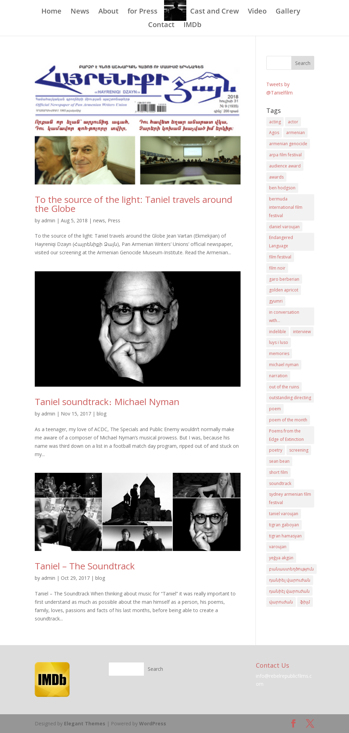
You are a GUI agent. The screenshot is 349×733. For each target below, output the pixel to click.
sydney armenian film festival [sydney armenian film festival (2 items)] (290, 498)
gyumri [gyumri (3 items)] (276, 301)
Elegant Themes (84, 723)
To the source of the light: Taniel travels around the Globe (133, 204)
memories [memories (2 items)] (279, 353)
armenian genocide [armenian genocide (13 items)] (288, 144)
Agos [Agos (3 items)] (274, 132)
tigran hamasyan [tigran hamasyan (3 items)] (285, 536)
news (99, 220)
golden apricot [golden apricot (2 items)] (283, 290)
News (80, 12)
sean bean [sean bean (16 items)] (279, 461)
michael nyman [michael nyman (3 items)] (284, 365)
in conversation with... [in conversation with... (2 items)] (284, 316)
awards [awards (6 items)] (276, 177)
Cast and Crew (214, 12)
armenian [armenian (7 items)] (295, 132)
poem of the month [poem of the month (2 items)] (288, 420)
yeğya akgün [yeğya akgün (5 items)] (281, 558)
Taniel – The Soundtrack (85, 566)
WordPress (152, 723)
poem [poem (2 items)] (275, 409)
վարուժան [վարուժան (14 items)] (281, 602)
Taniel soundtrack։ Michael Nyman (107, 401)
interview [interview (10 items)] (302, 332)
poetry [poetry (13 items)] (275, 450)
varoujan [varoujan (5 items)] (277, 547)
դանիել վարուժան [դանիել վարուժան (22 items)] (289, 580)
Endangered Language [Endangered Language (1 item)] (281, 241)
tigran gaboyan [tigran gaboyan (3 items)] (284, 525)
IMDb (192, 25)
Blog (174, 12)
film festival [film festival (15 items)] (280, 257)
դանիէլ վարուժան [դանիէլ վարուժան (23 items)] (289, 591)
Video (257, 12)
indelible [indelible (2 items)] (277, 332)
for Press (142, 12)
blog (101, 413)
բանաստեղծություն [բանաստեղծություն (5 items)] (291, 569)
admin (48, 220)
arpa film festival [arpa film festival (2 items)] (285, 155)
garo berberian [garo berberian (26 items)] (284, 279)
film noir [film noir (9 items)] (277, 268)
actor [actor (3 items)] (293, 122)
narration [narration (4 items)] (278, 376)
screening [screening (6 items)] (298, 450)
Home (51, 12)
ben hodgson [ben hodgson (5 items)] (282, 188)
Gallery (288, 12)
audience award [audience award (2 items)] (285, 166)
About (108, 12)
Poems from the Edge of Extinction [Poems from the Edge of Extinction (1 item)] (286, 435)
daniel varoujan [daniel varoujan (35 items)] (284, 227)
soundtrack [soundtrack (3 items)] (280, 483)
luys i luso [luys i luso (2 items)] (278, 342)
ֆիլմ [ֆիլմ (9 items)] (305, 602)
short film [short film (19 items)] (278, 472)
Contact (161, 25)
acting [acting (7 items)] (275, 122)
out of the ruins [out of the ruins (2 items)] (284, 387)
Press (114, 220)
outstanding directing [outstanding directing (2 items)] (290, 398)
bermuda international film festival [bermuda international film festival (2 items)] (285, 207)
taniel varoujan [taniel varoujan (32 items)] (283, 514)
